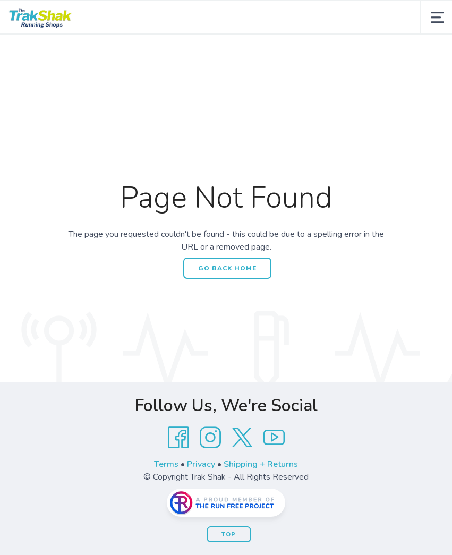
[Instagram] (210, 438)
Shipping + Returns (261, 464)
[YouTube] (274, 438)
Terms (166, 464)
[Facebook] (178, 438)
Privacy (201, 464)
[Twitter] (242, 438)
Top (228, 535)
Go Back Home (227, 268)
